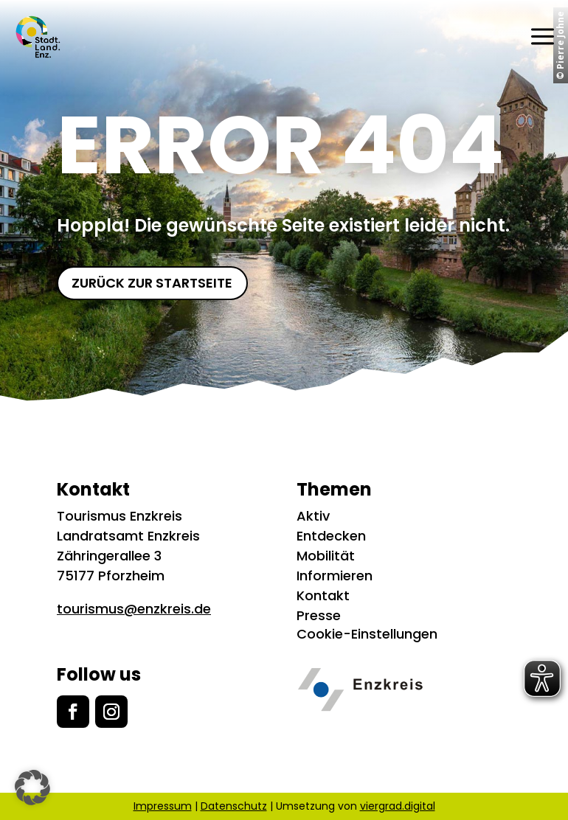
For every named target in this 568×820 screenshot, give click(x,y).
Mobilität (326, 555)
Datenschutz (234, 806)
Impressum (163, 806)
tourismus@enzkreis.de (134, 609)
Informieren (335, 575)
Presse (319, 615)
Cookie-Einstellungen (367, 634)
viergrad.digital (397, 806)
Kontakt (323, 595)
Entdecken (331, 536)
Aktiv (313, 516)
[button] (32, 787)
